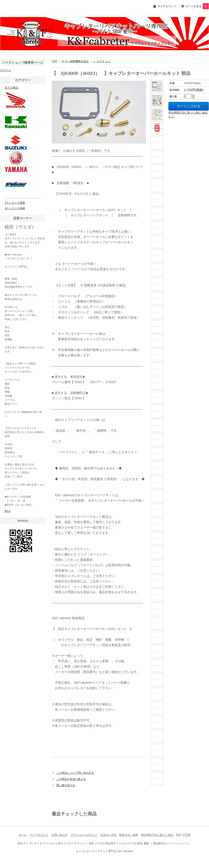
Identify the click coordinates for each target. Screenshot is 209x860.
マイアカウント (166, 6)
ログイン (5, 70)
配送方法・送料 (128, 835)
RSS (178, 835)
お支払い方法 (108, 835)
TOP (54, 61)
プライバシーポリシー (83, 835)
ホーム (23, 835)
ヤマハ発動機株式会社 (75, 61)
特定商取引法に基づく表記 (157, 835)
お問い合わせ (59, 835)
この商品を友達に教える (71, 779)
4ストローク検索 (15, 208)
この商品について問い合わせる (75, 773)
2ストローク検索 (15, 203)
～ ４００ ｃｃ (102, 61)
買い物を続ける (65, 785)
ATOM (187, 835)
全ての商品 (11, 87)
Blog (8, 511)
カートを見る (197, 6)
